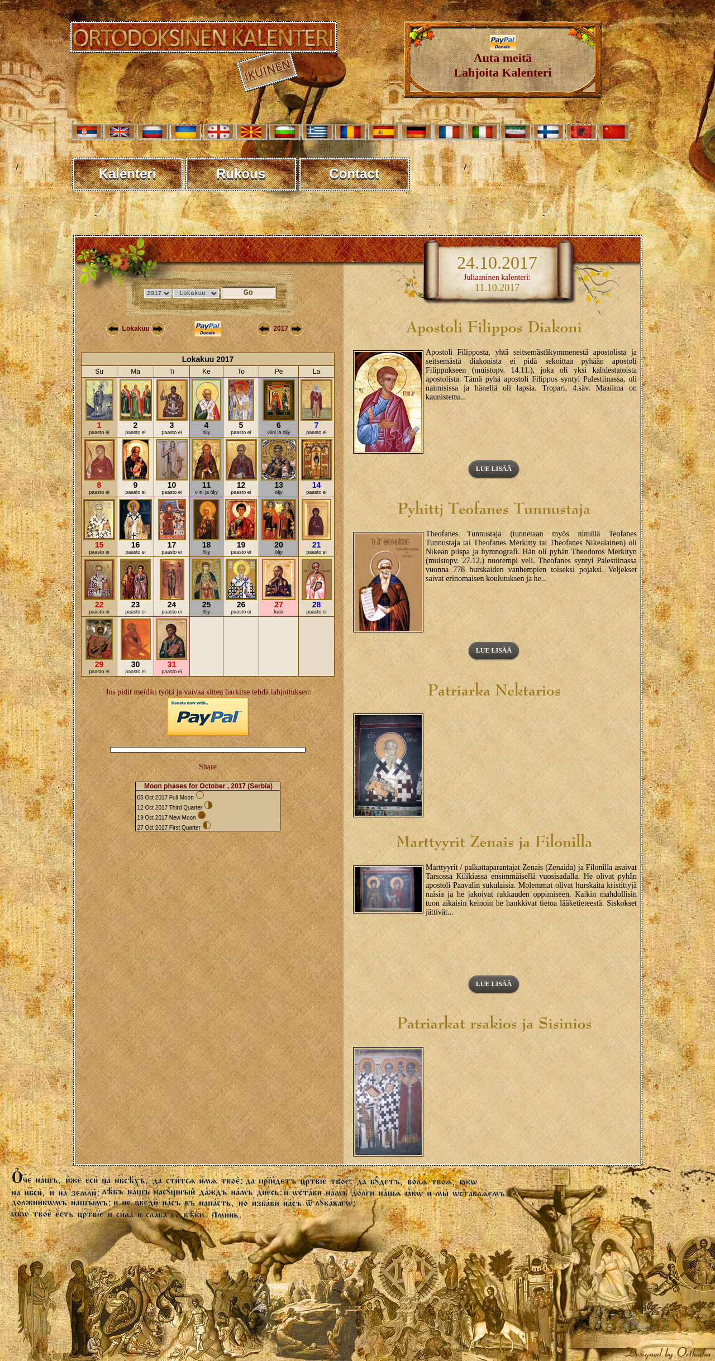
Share (208, 767)
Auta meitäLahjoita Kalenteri (502, 59)
